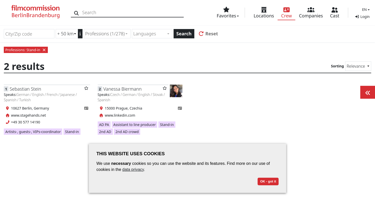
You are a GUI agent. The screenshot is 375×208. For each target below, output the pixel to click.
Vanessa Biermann (122, 89)
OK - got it (268, 181)
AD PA (104, 124)
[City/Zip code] (29, 33)
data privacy (133, 169)
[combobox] (107, 33)
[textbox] (149, 33)
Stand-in (72, 131)
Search (184, 34)
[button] (365, 9)
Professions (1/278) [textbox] (105, 34)
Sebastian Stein (25, 89)
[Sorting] (358, 66)
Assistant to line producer (134, 124)
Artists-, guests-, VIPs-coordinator (33, 131)
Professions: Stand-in (25, 49)
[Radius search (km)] (67, 33)
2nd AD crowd (127, 131)
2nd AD (105, 131)
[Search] (76, 12)
